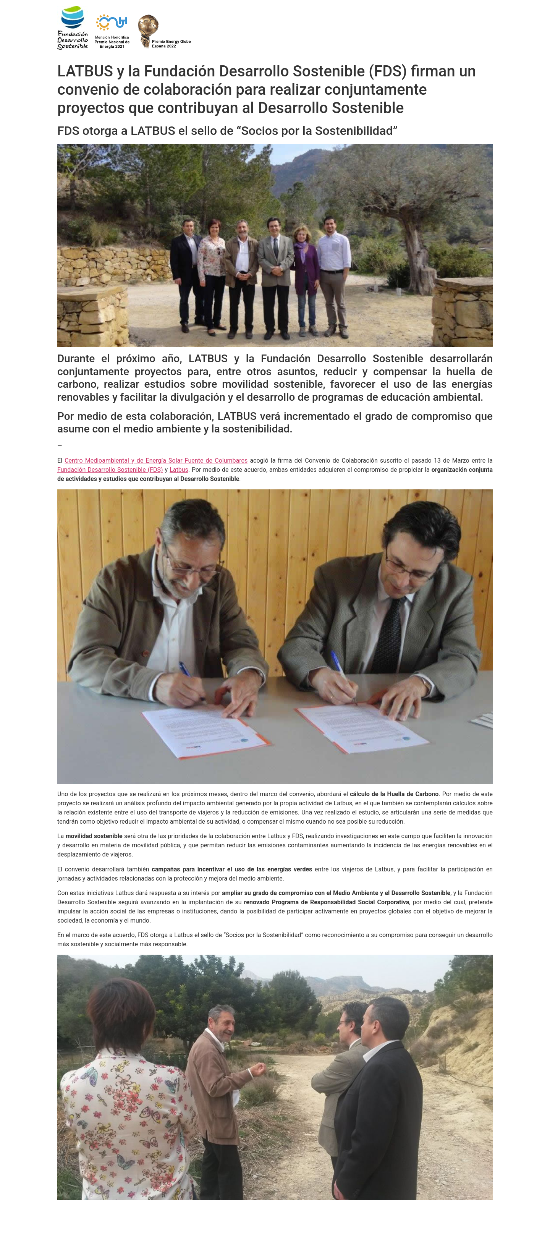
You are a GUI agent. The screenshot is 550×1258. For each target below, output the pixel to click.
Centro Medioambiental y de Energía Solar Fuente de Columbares (156, 460)
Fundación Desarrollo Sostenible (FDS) (110, 469)
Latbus (179, 469)
